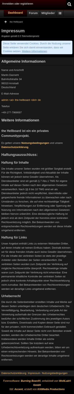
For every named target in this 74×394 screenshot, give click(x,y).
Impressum (34, 373)
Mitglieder (48, 13)
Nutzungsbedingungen (35, 142)
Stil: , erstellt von (37, 389)
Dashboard (15, 12)
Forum (33, 13)
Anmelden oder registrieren (17, 3)
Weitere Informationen (34, 51)
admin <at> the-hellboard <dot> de (21, 99)
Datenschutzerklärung (14, 147)
